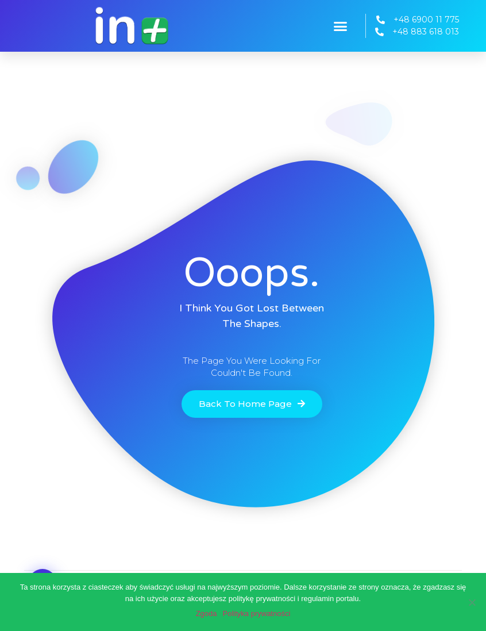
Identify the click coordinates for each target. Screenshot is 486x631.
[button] (341, 26)
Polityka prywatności (257, 613)
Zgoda (206, 613)
